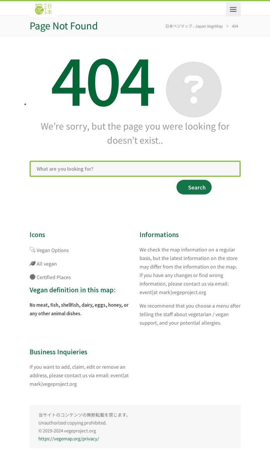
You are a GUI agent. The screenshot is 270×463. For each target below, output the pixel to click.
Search (197, 187)
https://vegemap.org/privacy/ (68, 438)
